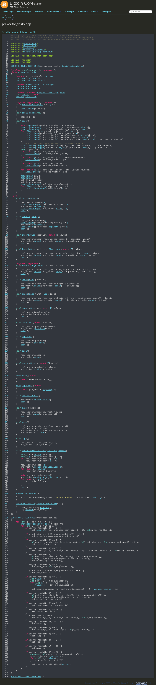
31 (5, 96)
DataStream (27, 176)
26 (5, 86)
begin (84, 135)
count (58, 249)
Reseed (29, 509)
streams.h (28, 47)
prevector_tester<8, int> (35, 524)
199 (5, 438)
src (3, 17)
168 (5, 375)
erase (25, 279)
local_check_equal (32, 104)
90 (5, 216)
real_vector (33, 78)
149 (5, 336)
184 (5, 408)
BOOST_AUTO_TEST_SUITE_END (26, 676)
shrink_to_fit (30, 395)
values (62, 450)
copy (24, 438)
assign (25, 363)
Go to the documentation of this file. (19, 32)
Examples (106, 11)
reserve (26, 216)
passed (25, 94)
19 (5, 72)
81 (5, 198)
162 (5, 363)
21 (5, 76)
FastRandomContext (46, 503)
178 (5, 395)
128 (5, 294)
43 (5, 121)
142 (5, 322)
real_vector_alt (36, 80)
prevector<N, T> (35, 84)
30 (5, 94)
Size (62, 92)
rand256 (44, 507)
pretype (49, 84)
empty (85, 129)
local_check (27, 108)
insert (25, 235)
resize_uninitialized (34, 450)
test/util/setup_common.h (37, 51)
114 (5, 265)
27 (5, 88)
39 (5, 112)
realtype (49, 76)
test (9, 17)
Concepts (69, 11)
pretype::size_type (47, 92)
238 (5, 517)
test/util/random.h (34, 49)
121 (5, 279)
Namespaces (54, 11)
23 (5, 80)
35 (5, 104)
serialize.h (29, 45)
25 (5, 84)
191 (5, 422)
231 (5, 503)
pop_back (26, 336)
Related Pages (24, 11)
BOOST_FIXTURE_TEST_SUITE (25, 66)
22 (5, 78)
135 (5, 308)
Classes (83, 11)
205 (5, 450)
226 (5, 493)
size (83, 127)
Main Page (8, 11)
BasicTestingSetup (72, 66)
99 (5, 235)
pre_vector (32, 86)
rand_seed (31, 96)
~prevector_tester (26, 493)
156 (5, 351)
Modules (39, 11)
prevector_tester (28, 72)
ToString (96, 497)
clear (25, 351)
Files (94, 11)
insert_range (29, 265)
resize (25, 198)
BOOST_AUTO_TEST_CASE (23, 517)
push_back (27, 322)
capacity (53, 226)
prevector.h (29, 43)
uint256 (20, 96)
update (25, 308)
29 (5, 92)
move (24, 422)
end (84, 139)
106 (5, 249)
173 (5, 385)
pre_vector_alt (34, 88)
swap (24, 408)
